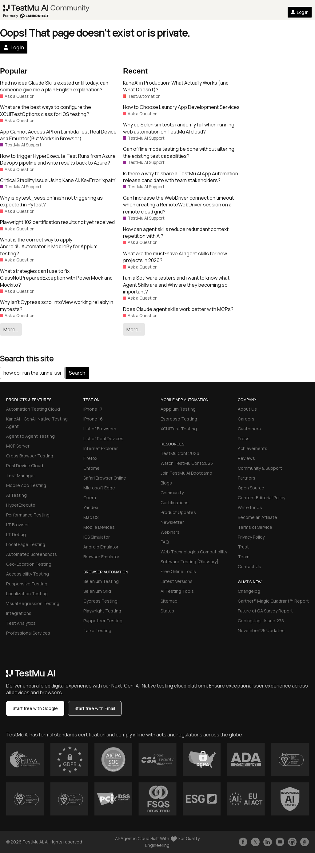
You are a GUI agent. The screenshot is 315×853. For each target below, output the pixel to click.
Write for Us (250, 507)
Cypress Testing (100, 601)
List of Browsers (99, 429)
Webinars (170, 532)
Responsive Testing (26, 584)
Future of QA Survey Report (265, 611)
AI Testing (16, 495)
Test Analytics (21, 623)
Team (243, 557)
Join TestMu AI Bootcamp (186, 473)
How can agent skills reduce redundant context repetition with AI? (176, 232)
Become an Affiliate (257, 517)
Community (172, 493)
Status (167, 611)
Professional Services (28, 633)
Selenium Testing (101, 581)
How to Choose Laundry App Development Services (181, 107)
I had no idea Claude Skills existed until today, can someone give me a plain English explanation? (54, 86)
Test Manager (20, 475)
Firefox (90, 458)
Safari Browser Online (104, 478)
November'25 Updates (261, 630)
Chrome (91, 468)
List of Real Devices (103, 438)
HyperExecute (20, 505)
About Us (247, 409)
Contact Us (249, 566)
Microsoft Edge (99, 488)
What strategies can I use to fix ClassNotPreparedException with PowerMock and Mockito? (56, 278)
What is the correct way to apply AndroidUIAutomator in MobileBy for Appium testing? (49, 246)
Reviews (246, 458)
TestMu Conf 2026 (180, 453)
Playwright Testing (102, 611)
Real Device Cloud (24, 465)
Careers (246, 419)
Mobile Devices (99, 527)
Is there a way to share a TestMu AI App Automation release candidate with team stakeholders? (180, 177)
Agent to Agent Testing (30, 436)
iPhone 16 (93, 419)
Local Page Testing (25, 544)
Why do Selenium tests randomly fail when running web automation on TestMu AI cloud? (178, 128)
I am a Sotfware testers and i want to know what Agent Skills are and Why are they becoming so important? (176, 284)
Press (243, 438)
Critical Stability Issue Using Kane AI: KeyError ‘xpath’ (58, 180)
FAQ (165, 542)
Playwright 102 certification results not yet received (57, 222)
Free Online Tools (178, 571)
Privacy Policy (251, 537)
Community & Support (260, 468)
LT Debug (16, 534)
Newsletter (172, 522)
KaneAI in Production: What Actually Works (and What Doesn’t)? (176, 86)
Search (77, 372)
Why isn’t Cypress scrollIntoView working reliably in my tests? (56, 305)
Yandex (90, 507)
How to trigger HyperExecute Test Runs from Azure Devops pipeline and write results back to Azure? (58, 159)
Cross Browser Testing (29, 456)
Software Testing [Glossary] (189, 561)
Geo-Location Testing (28, 564)
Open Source (251, 488)
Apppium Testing (178, 409)
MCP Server (18, 446)
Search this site (27, 358)
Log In (300, 12)
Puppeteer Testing (102, 621)
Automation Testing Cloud (33, 409)
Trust (243, 547)
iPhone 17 (92, 409)
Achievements (252, 448)
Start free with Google (35, 708)
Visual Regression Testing (32, 603)
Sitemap (169, 601)
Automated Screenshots (31, 554)
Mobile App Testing (26, 485)
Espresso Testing (179, 419)
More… (10, 329)
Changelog (249, 591)
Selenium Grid (97, 591)
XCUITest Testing (179, 429)
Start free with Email (94, 708)
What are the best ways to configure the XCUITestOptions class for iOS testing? (45, 110)
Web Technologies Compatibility (194, 552)
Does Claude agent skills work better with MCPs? (178, 309)
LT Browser (17, 525)
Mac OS (90, 517)
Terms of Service (255, 527)
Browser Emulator (101, 557)
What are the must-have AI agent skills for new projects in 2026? (175, 257)
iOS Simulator (96, 537)
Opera (89, 497)
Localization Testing (27, 593)
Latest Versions (177, 581)
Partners (246, 478)
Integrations (18, 613)
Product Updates (178, 512)
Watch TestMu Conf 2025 (187, 463)
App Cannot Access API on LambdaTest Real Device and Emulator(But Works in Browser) (58, 135)
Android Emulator (100, 547)
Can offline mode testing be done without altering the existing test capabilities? (178, 152)
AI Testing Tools (177, 591)
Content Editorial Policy (261, 497)
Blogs (166, 483)
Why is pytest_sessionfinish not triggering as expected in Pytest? (51, 201)
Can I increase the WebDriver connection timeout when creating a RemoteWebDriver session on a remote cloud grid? (178, 204)
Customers (249, 429)
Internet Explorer (100, 448)
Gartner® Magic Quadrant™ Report (273, 601)
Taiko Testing (97, 630)
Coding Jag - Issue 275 (261, 621)
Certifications (175, 502)
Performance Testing (28, 515)
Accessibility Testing (27, 574)
